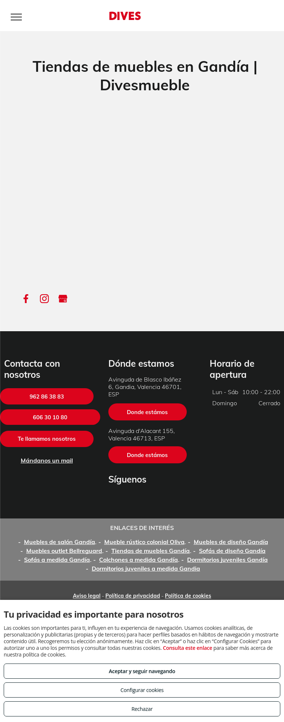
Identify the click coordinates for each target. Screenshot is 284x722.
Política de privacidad (132, 595)
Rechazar (141, 708)
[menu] (16, 17)
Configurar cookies (142, 690)
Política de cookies (188, 595)
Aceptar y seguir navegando (142, 671)
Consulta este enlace (187, 647)
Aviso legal (87, 595)
